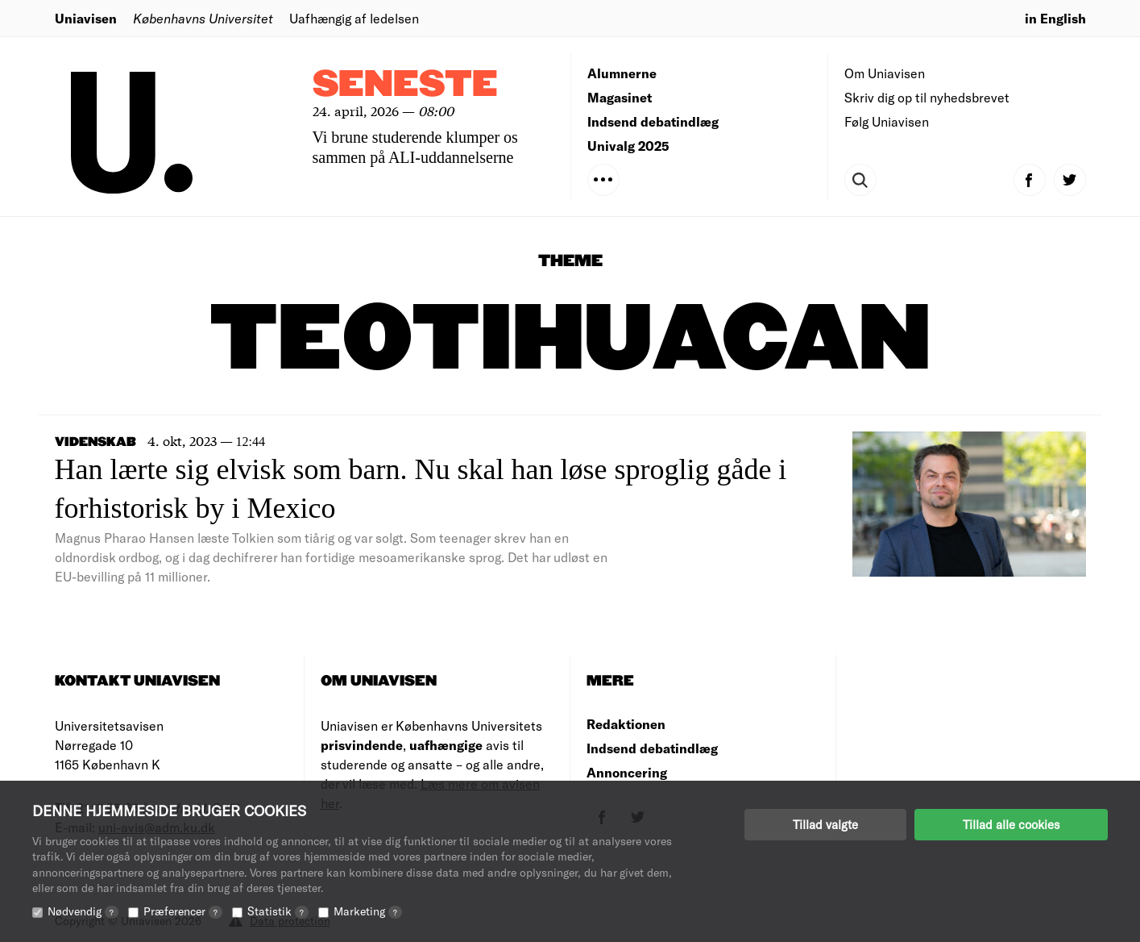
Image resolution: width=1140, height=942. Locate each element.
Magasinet (619, 97)
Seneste (405, 85)
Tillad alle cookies (1011, 824)
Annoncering (627, 772)
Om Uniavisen (884, 73)
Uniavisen (86, 18)
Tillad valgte (825, 824)
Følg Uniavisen (886, 121)
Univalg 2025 (628, 145)
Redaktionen (626, 724)
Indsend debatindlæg (653, 121)
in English (1055, 18)
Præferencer (182, 911)
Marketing (368, 911)
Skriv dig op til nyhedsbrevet (926, 97)
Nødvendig (83, 911)
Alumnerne (622, 73)
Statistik (278, 911)
